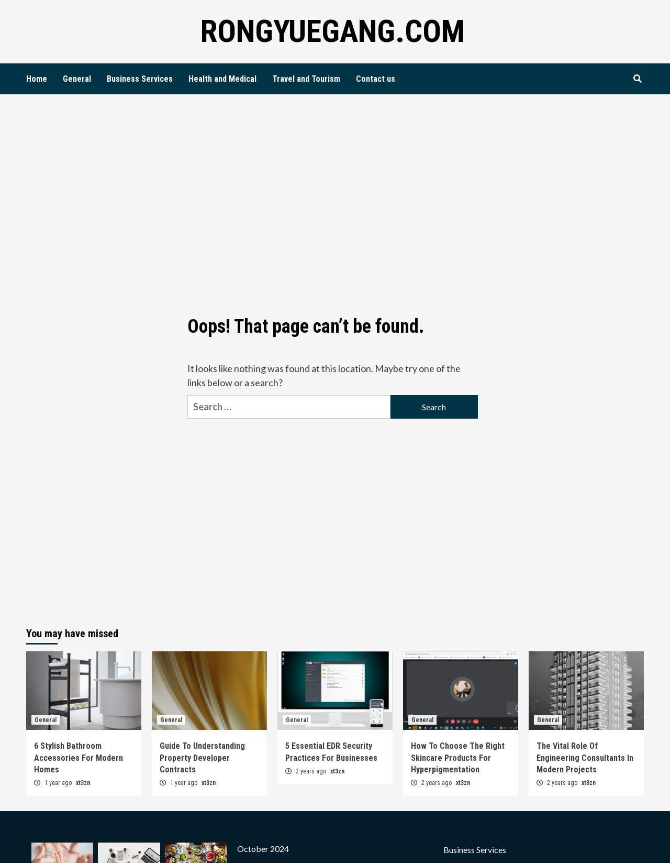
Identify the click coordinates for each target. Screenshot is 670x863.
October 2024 (263, 849)
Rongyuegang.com (332, 31)
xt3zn (83, 782)
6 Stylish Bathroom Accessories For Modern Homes (78, 757)
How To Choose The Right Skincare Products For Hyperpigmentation (458, 757)
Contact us (375, 79)
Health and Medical (222, 79)
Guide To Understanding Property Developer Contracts (202, 757)
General (77, 79)
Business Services (140, 79)
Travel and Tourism (306, 79)
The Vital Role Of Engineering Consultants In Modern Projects (585, 757)
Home (36, 79)
